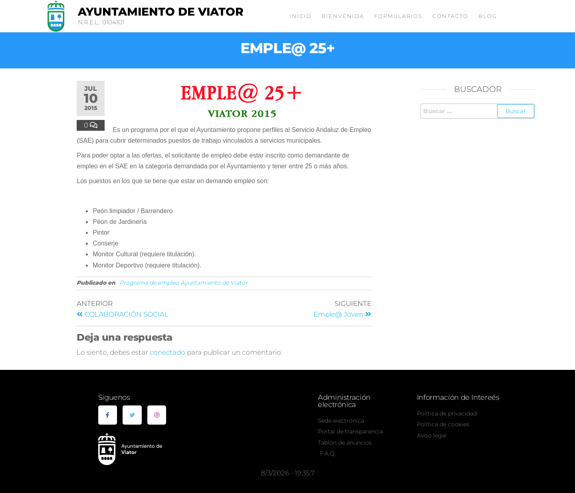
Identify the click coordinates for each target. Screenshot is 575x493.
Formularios (398, 16)
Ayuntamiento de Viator (161, 11)
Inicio (300, 16)
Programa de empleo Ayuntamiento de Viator (183, 282)
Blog (487, 16)
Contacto (450, 16)
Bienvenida (342, 16)
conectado (167, 352)
